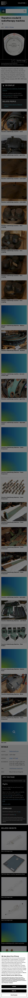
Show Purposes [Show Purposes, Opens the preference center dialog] (14, 995)
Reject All (14, 990)
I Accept (14, 986)
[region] (14, 975)
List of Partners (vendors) (7, 982)
